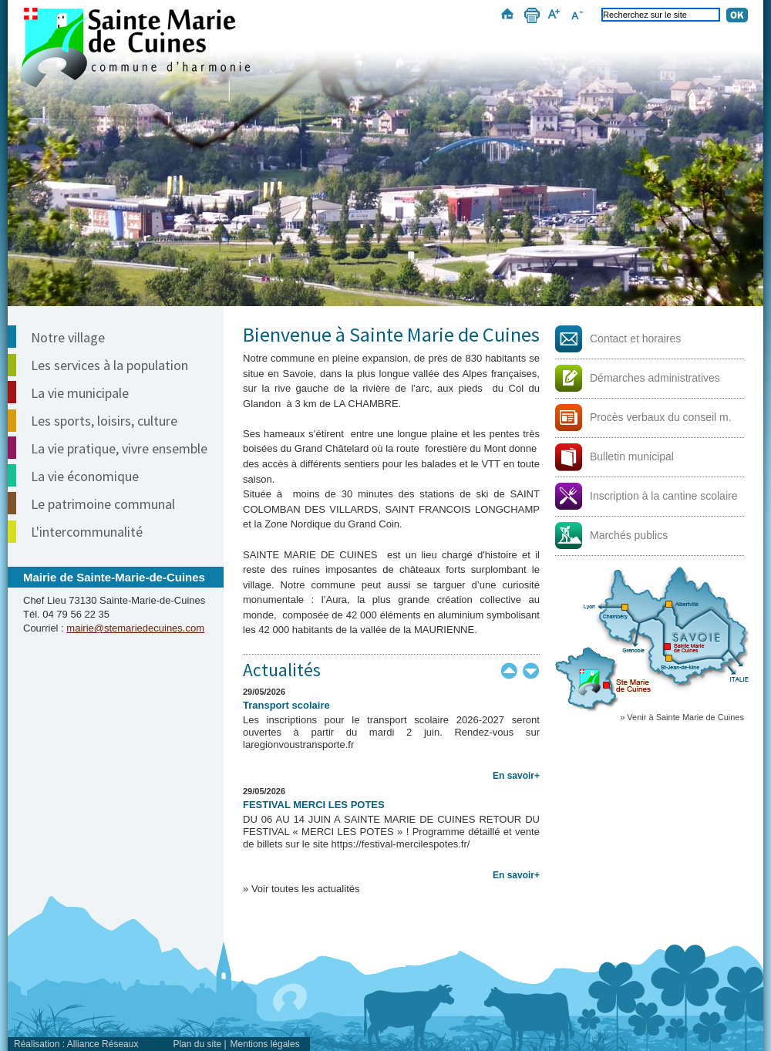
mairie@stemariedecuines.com (135, 628)
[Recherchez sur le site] (660, 15)
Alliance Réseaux (103, 1044)
